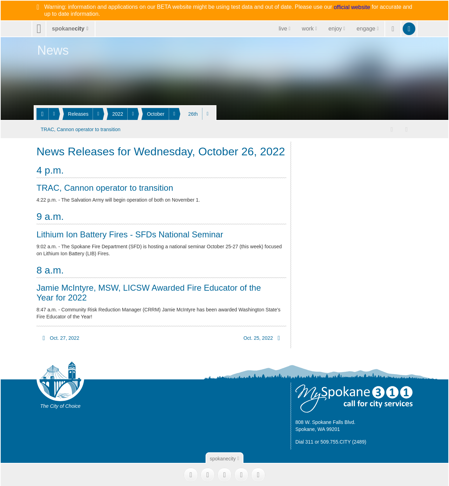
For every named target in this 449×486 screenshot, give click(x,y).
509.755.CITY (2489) (344, 441)
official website (352, 7)
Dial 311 (304, 441)
